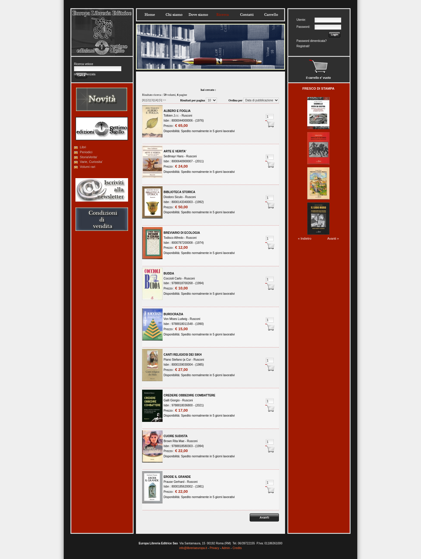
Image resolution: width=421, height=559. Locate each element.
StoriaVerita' (88, 157)
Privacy (214, 548)
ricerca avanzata (84, 74)
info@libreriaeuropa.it (193, 548)
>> (164, 100)
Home (150, 14)
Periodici (86, 152)
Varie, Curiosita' (91, 161)
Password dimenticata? (311, 40)
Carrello (271, 14)
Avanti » (333, 238)
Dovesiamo (198, 14)
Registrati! (303, 46)
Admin (226, 548)
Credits (237, 548)
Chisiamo (174, 14)
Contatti (247, 14)
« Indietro (304, 238)
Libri (83, 147)
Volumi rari (87, 166)
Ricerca (222, 14)
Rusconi (187, 115)
